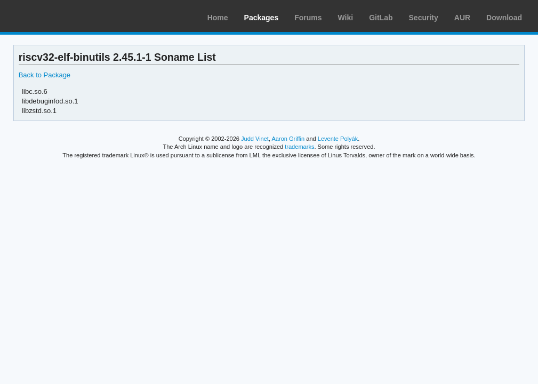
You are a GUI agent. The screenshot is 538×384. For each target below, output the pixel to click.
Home (217, 17)
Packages (261, 17)
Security (423, 17)
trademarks (299, 146)
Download (504, 17)
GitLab (380, 17)
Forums (308, 17)
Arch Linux (58, 16)
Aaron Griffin (287, 138)
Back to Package (44, 75)
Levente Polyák (338, 138)
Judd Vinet (255, 138)
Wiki (346, 17)
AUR (462, 17)
